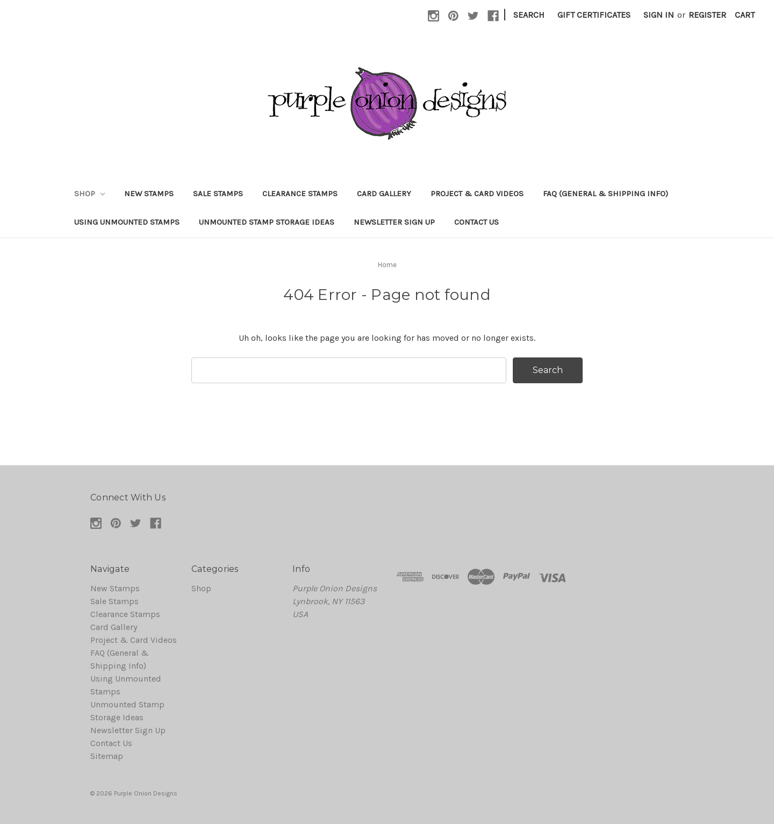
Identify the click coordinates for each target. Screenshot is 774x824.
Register (707, 15)
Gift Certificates (593, 15)
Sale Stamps (218, 193)
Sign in (658, 15)
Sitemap (106, 756)
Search (528, 15)
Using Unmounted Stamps (127, 222)
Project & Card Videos (477, 193)
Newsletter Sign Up (394, 222)
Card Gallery (384, 193)
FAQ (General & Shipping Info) (605, 193)
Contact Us (476, 222)
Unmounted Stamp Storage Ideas (266, 222)
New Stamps (149, 193)
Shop (89, 193)
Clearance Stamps (300, 193)
